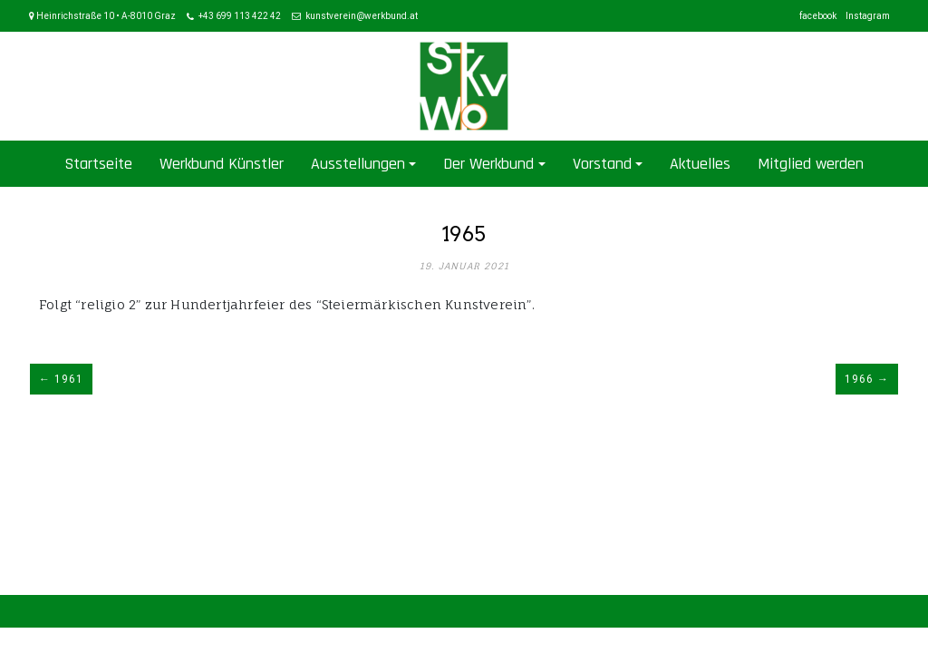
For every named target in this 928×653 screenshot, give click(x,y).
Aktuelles (700, 163)
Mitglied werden (811, 163)
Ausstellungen (358, 163)
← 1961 (61, 379)
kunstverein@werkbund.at (361, 16)
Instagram (868, 16)
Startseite (98, 163)
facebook (817, 16)
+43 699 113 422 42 (239, 16)
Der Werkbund (488, 163)
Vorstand (602, 163)
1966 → (867, 379)
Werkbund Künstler (222, 163)
